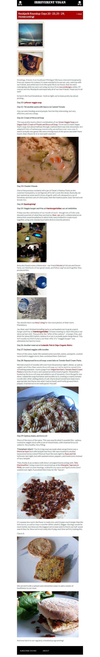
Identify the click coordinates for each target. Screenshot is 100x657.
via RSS (33, 651)
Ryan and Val (70, 454)
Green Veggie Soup (67, 122)
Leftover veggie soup (33, 102)
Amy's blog (40, 322)
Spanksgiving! (30, 204)
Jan (58, 215)
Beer (54, 215)
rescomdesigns (65, 87)
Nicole (59, 265)
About (46, 651)
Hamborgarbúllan (53, 208)
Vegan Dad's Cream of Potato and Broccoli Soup (37, 124)
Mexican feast (23, 451)
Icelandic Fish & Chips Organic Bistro (56, 345)
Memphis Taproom (69, 465)
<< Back (79, 14)
